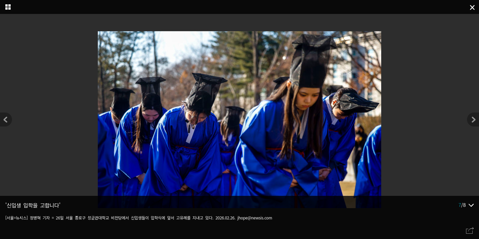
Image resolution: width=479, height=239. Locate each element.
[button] (473, 119)
